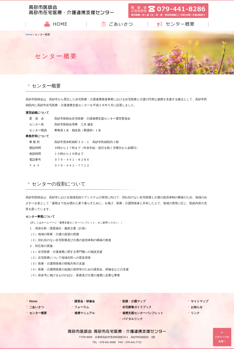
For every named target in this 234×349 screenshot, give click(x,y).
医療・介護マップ (134, 301)
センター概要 (38, 313)
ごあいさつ (36, 307)
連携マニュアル (84, 313)
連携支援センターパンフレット (142, 313)
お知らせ (197, 307)
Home (33, 301)
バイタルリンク (132, 318)
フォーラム (81, 307)
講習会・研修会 (84, 301)
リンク (195, 313)
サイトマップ (199, 301)
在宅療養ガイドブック (137, 307)
